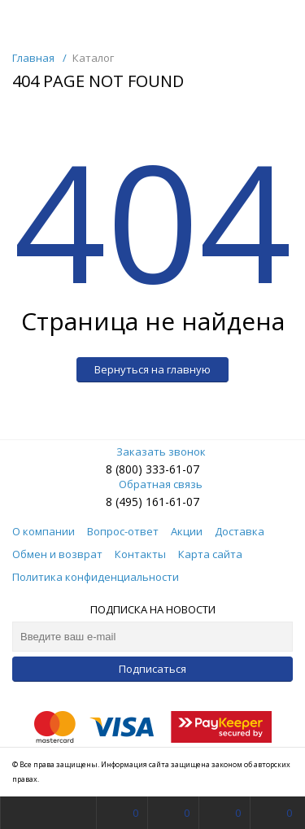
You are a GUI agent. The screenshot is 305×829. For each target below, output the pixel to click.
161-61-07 (172, 501)
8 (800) (126, 469)
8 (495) (126, 501)
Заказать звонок (153, 451)
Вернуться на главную (152, 369)
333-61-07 (172, 469)
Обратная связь (152, 484)
